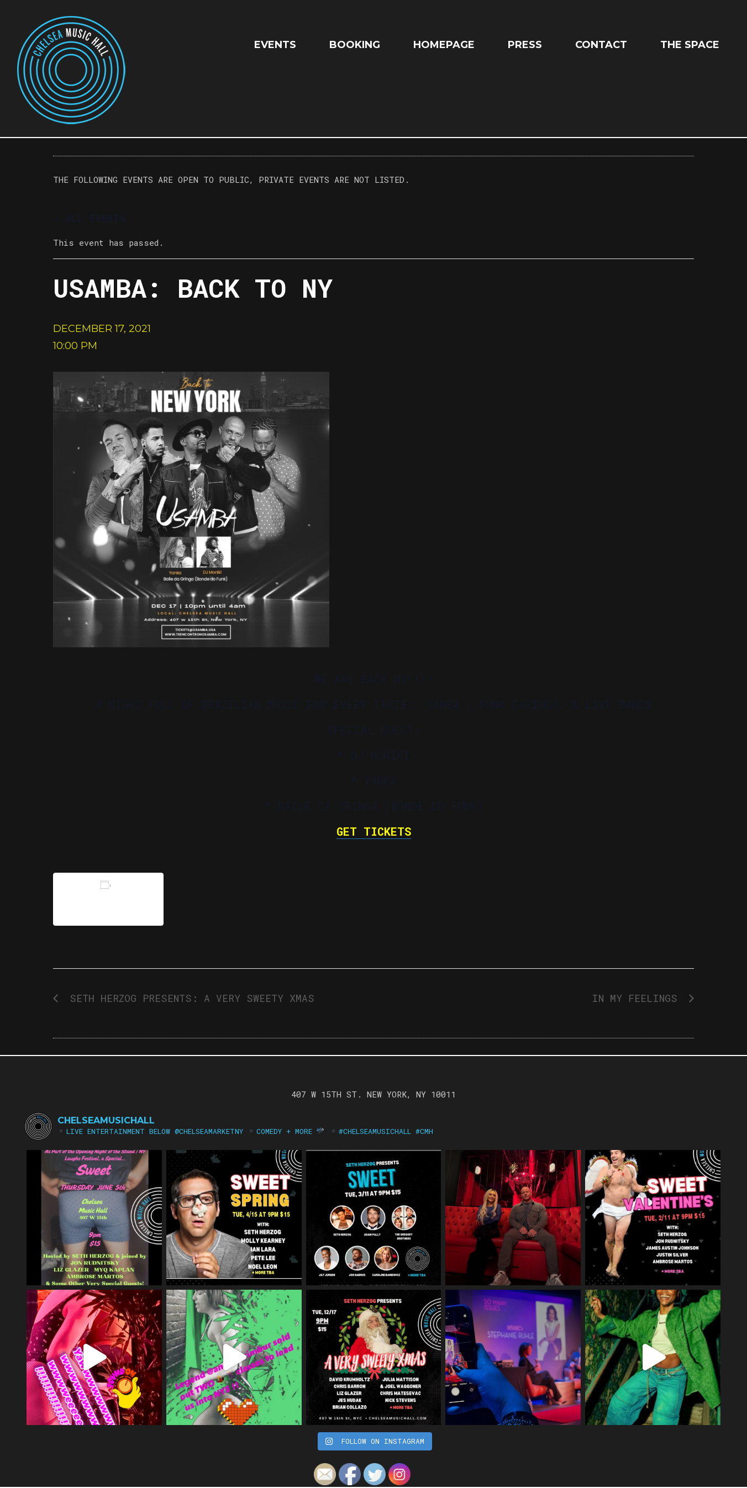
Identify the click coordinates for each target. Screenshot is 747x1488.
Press (525, 45)
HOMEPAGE (444, 45)
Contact (601, 45)
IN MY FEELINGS (637, 998)
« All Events (89, 218)
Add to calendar (108, 899)
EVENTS (275, 45)
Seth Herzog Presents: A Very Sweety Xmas (189, 998)
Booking (354, 45)
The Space (689, 45)
